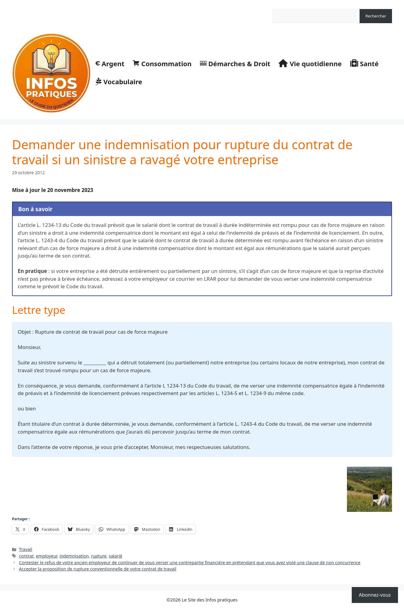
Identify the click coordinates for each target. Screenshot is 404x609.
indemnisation (74, 556)
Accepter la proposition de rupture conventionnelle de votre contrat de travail (97, 569)
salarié (115, 556)
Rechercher (282, 5)
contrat (26, 556)
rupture (99, 556)
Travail (25, 549)
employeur (46, 556)
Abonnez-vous (375, 595)
